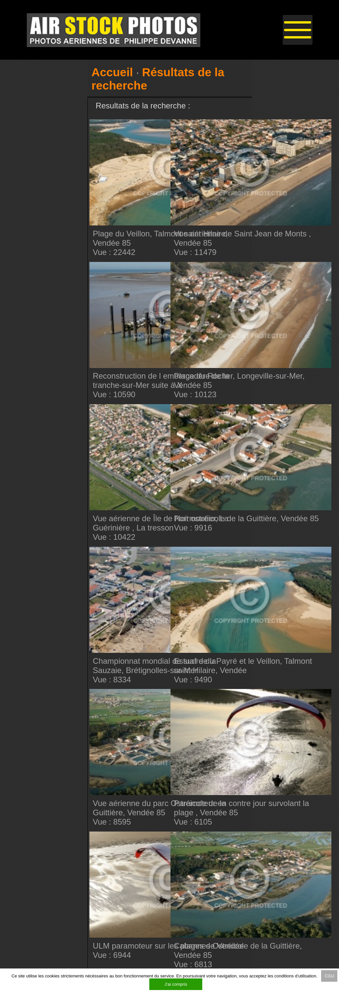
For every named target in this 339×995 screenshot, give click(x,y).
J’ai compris (176, 984)
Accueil (112, 72)
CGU (329, 975)
